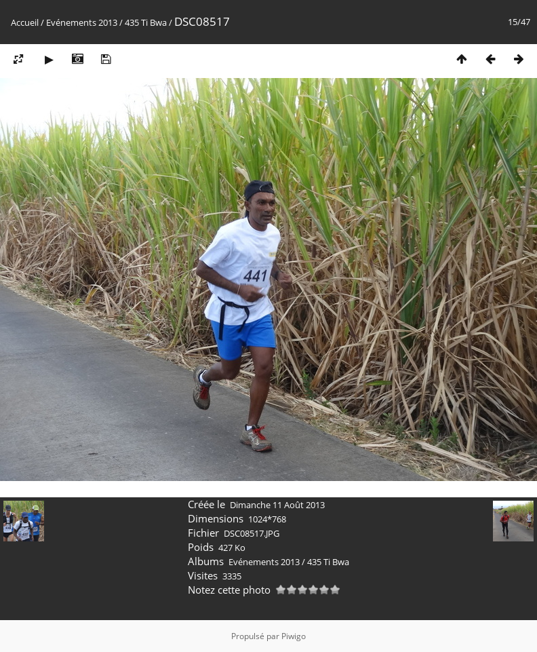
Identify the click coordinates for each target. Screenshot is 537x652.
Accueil (25, 22)
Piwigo (293, 636)
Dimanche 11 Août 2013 (277, 505)
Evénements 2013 (81, 22)
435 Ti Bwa (146, 22)
